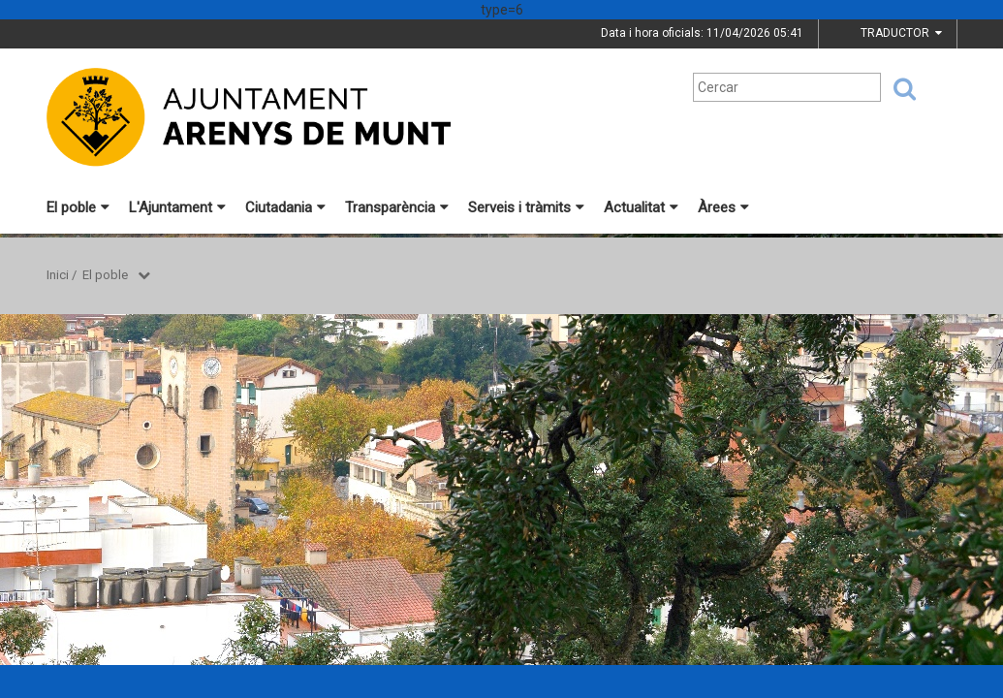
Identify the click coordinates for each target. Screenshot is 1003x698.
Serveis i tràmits (526, 207)
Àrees (723, 207)
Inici (58, 275)
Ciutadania (285, 207)
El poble (78, 207)
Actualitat (641, 207)
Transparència (397, 207)
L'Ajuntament (177, 207)
